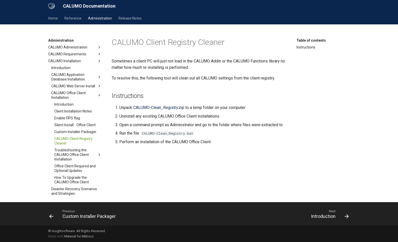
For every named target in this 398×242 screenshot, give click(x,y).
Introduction (61, 68)
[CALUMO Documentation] (51, 6)
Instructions (305, 47)
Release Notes (130, 18)
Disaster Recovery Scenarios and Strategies (74, 191)
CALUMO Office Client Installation (76, 95)
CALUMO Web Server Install (76, 86)
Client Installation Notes (73, 111)
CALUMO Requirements (75, 54)
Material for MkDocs (79, 236)
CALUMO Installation (75, 61)
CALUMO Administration (75, 47)
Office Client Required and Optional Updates (75, 168)
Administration (100, 18)
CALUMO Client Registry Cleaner (73, 141)
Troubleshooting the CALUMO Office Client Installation (78, 154)
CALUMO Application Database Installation (76, 77)
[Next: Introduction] (328, 213)
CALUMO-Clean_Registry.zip (158, 107)
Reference (72, 18)
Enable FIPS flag (67, 118)
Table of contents (311, 40)
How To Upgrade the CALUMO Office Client (71, 179)
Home (53, 18)
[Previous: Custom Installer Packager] (84, 213)
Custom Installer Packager (75, 132)
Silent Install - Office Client (75, 125)
